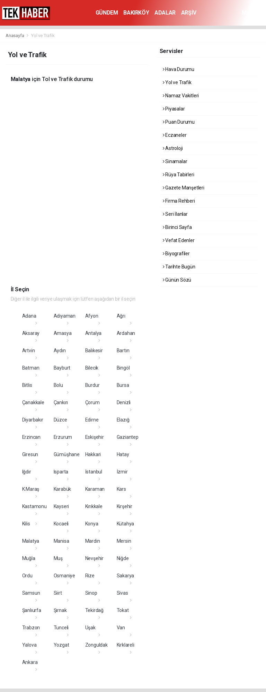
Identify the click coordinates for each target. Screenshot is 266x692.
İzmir (122, 471)
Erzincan (31, 437)
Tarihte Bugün (179, 266)
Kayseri (61, 506)
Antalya (93, 333)
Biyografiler (176, 253)
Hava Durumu (179, 69)
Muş (58, 558)
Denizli (124, 402)
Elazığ (123, 420)
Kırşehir (124, 506)
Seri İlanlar (175, 214)
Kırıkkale (94, 506)
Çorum (92, 402)
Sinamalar (175, 161)
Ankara (30, 662)
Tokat (123, 610)
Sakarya (125, 575)
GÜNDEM (107, 12)
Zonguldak (96, 645)
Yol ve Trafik (43, 35)
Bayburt (62, 368)
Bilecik (92, 368)
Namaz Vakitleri (181, 95)
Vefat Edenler (179, 240)
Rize (90, 575)
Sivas (122, 593)
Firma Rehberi (179, 201)
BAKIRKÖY (136, 12)
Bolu (58, 385)
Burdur (92, 385)
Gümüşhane (67, 454)
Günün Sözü (177, 280)
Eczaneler (175, 135)
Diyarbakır (32, 420)
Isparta (61, 471)
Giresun (30, 454)
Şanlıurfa (31, 610)
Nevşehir (94, 558)
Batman (30, 368)
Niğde (123, 558)
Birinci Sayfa (177, 227)
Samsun (31, 593)
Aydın (60, 350)
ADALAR (165, 12)
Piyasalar (174, 109)
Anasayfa (15, 35)
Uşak (90, 627)
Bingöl (123, 368)
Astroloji (173, 148)
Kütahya (125, 523)
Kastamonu (34, 506)
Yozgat (61, 645)
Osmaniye (64, 575)
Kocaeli (61, 523)
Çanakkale (33, 402)
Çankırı (61, 402)
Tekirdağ (94, 610)
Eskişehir (94, 437)
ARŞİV (188, 12)
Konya (91, 523)
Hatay (123, 454)
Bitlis (27, 385)
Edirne (92, 420)
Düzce (60, 420)
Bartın (123, 350)
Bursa (123, 385)
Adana (29, 316)
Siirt (58, 593)
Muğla (28, 558)
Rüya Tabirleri (178, 174)
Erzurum (63, 437)
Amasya (63, 333)
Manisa (61, 541)
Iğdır (26, 471)
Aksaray (31, 333)
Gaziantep (128, 437)
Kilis (26, 523)
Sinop (91, 593)
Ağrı (121, 316)
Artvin (28, 350)
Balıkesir (94, 350)
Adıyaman (65, 316)
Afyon (91, 316)
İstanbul (93, 471)
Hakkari (93, 454)
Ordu (27, 575)
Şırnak (60, 610)
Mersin (124, 541)
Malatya (30, 541)
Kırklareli (125, 645)
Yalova (29, 645)
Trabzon (31, 627)
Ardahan (126, 333)
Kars (121, 489)
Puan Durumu (179, 122)
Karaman (95, 489)
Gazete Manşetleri (183, 187)
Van (121, 627)
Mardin (92, 541)
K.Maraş (30, 489)
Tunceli (61, 627)
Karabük (62, 489)
